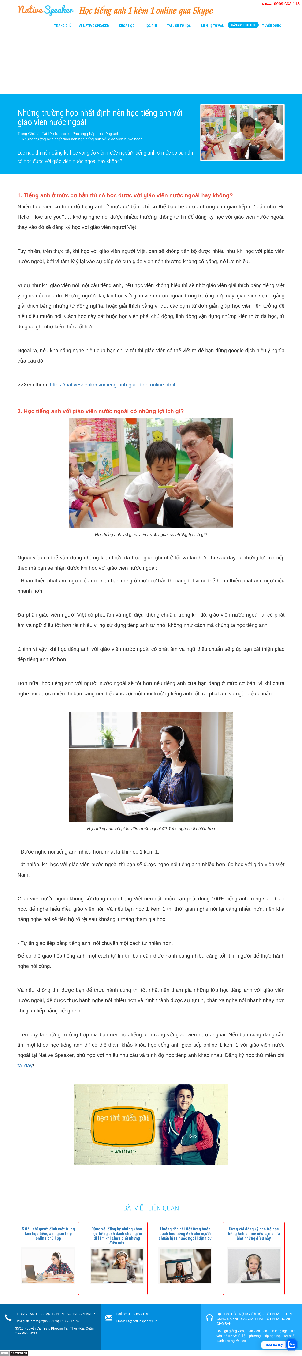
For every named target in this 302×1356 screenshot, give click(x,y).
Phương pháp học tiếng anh (95, 134)
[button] (48, 1233)
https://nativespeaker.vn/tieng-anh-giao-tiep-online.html (112, 385)
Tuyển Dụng (271, 26)
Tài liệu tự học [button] (180, 26)
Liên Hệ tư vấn (212, 26)
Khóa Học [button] (128, 26)
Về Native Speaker (95, 26)
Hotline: (280, 4)
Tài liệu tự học (54, 134)
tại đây (25, 1065)
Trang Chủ (63, 26)
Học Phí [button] (152, 26)
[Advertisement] (140, 61)
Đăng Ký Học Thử (243, 25)
